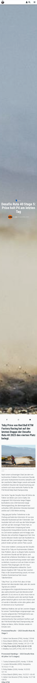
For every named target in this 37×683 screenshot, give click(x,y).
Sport (19, 200)
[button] (6, 419)
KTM (16, 217)
